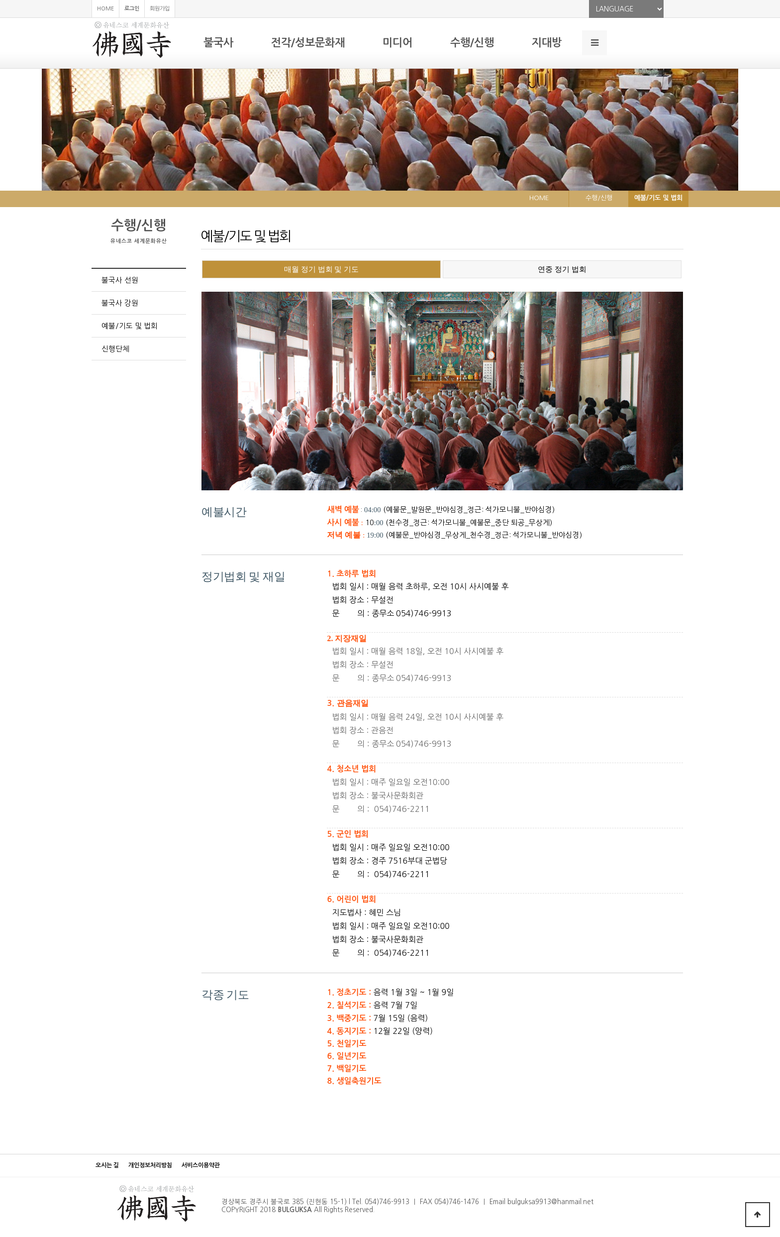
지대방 (547, 42)
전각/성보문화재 (308, 42)
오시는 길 (107, 1165)
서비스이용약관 (201, 1165)
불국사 (218, 42)
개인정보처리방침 (150, 1165)
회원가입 (160, 8)
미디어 (397, 42)
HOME (105, 8)
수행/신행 (472, 42)
